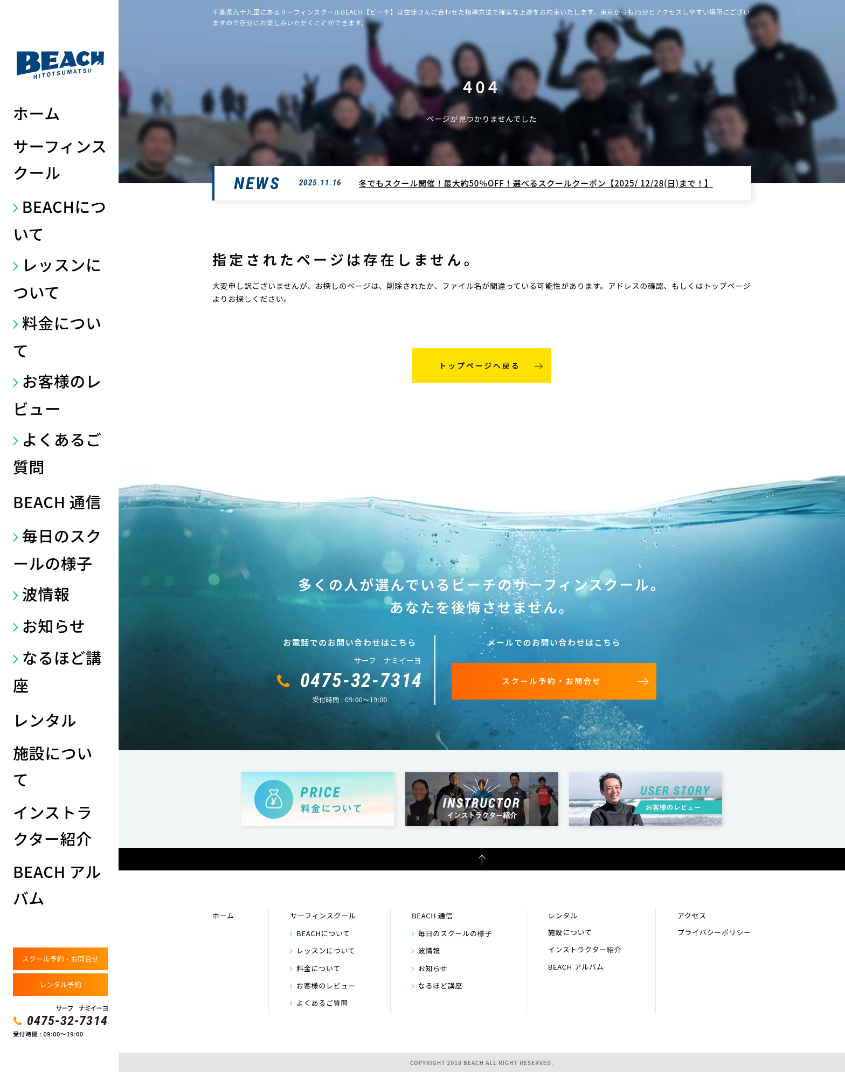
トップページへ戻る (480, 365)
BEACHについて (60, 220)
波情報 (46, 594)
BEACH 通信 (57, 501)
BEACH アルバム (57, 884)
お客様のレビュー (57, 394)
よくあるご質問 (57, 453)
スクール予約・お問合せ (60, 958)
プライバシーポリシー (714, 932)
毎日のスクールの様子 (57, 549)
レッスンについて (57, 278)
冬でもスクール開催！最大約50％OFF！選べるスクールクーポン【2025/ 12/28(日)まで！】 (536, 183)
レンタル (45, 720)
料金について (57, 336)
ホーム (36, 113)
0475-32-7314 (67, 1020)
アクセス (692, 915)
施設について (53, 766)
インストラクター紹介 (52, 825)
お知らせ (54, 625)
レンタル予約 (60, 984)
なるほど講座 (57, 671)
